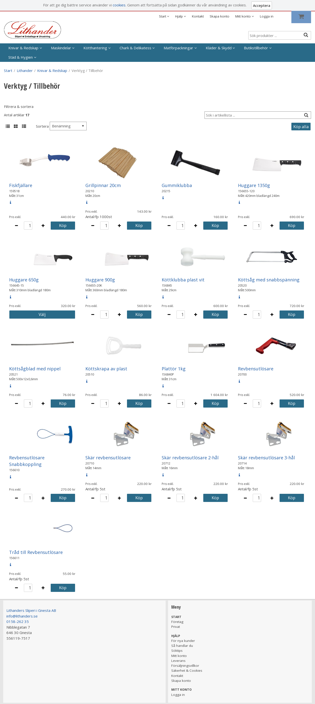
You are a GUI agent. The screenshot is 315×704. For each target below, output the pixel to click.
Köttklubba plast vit (183, 280)
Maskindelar (61, 47)
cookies (119, 4)
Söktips (177, 650)
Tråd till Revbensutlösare (36, 552)
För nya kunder (183, 640)
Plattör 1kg (174, 369)
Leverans (178, 660)
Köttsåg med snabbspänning (268, 280)
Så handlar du (182, 645)
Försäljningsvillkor (185, 665)
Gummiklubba (177, 185)
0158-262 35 (17, 621)
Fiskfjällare (20, 185)
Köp (62, 225)
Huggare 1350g (254, 185)
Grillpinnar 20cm (103, 185)
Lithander (25, 70)
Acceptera (261, 5)
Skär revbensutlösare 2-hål (190, 458)
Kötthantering (95, 47)
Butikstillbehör (256, 47)
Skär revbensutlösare (108, 458)
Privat (175, 626)
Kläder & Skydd (219, 47)
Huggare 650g (24, 280)
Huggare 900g (100, 280)
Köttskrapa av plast (106, 369)
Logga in (266, 16)
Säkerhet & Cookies (186, 670)
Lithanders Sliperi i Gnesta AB (31, 610)
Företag (177, 621)
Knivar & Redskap (23, 47)
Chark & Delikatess (135, 47)
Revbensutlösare (255, 369)
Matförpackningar (178, 47)
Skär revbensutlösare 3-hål (266, 458)
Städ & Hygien (20, 57)
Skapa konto (219, 16)
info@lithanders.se (22, 616)
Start (8, 70)
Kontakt (198, 16)
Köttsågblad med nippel (35, 369)
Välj (42, 314)
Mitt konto (179, 655)
